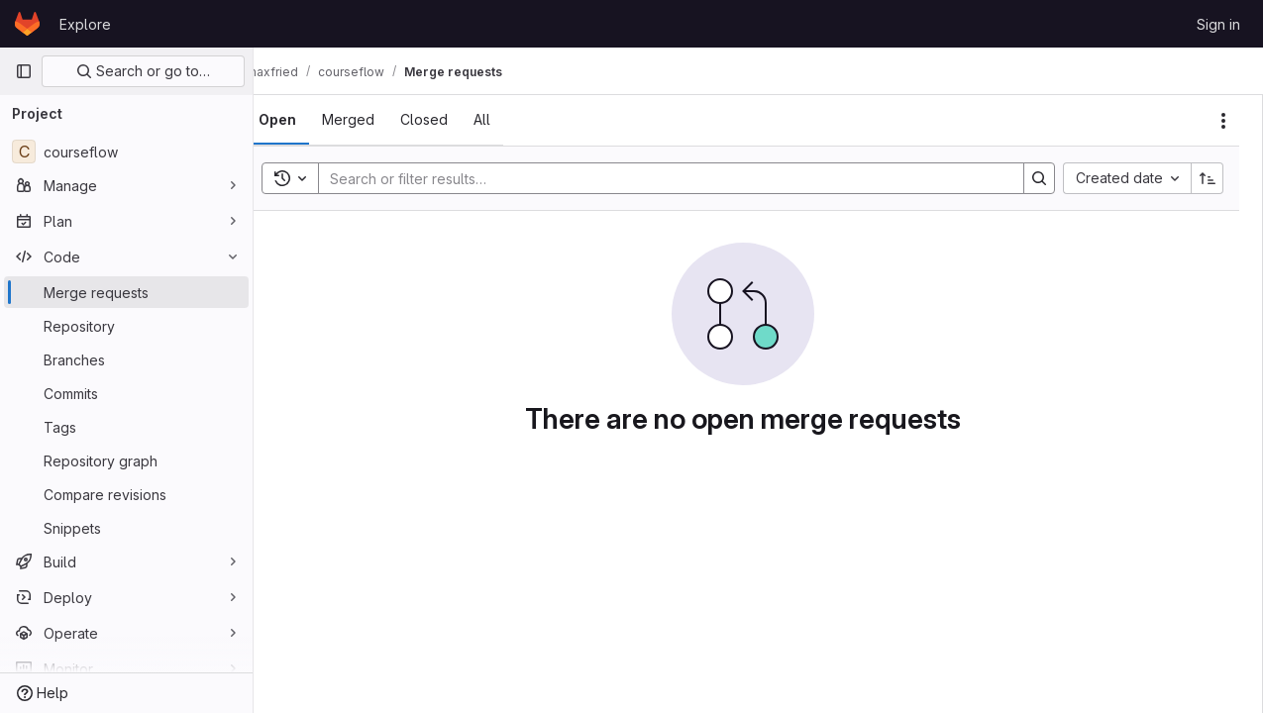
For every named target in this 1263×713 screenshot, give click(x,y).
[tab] (309, 120)
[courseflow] (126, 151)
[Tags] (126, 427)
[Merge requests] (126, 292)
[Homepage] (27, 24)
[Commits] (126, 393)
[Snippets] (126, 528)
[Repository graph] (126, 460)
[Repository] (126, 326)
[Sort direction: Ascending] (1207, 178)
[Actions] (1223, 121)
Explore (85, 24)
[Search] (677, 178)
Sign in (1218, 24)
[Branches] (126, 359)
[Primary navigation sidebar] (24, 71)
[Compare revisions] (126, 494)
